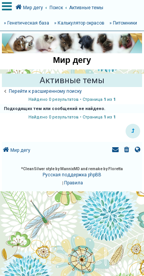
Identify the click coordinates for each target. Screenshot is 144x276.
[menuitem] (126, 150)
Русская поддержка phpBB (72, 174)
